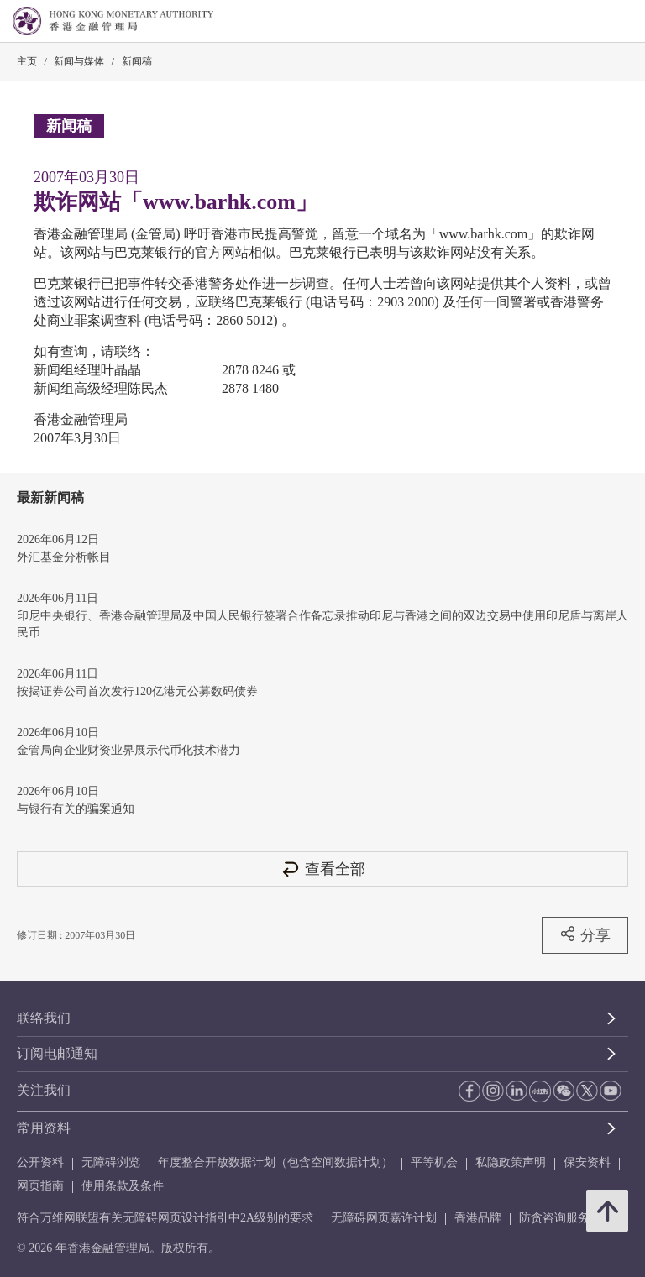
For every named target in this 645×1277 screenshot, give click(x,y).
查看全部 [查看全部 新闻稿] (322, 868)
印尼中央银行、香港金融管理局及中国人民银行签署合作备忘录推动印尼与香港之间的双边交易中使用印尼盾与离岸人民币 (322, 624)
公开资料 (40, 1162)
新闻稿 (137, 61)
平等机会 (434, 1162)
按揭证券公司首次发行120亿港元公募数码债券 (137, 691)
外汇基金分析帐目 (64, 557)
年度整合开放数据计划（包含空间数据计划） (275, 1162)
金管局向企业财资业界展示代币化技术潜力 (128, 750)
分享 (585, 934)
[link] (589, 22)
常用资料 (44, 1128)
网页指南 (40, 1186)
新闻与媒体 (79, 61)
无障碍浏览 (110, 1162)
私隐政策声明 (510, 1162)
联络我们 (44, 1018)
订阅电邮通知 (57, 1053)
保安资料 (587, 1162)
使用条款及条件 (122, 1186)
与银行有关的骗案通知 (75, 809)
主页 (27, 61)
